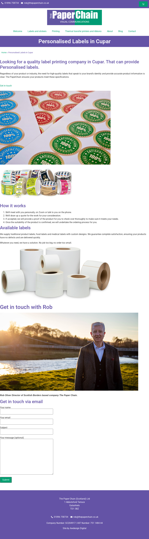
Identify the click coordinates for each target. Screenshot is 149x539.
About (110, 31)
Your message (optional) (26, 456)
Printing (56, 31)
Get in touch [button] (6, 85)
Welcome (17, 31)
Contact (132, 31)
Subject (26, 430)
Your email (26, 420)
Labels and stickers (37, 31)
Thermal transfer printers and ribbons (83, 31)
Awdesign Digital (78, 528)
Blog (120, 31)
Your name (26, 409)
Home (3, 52)
